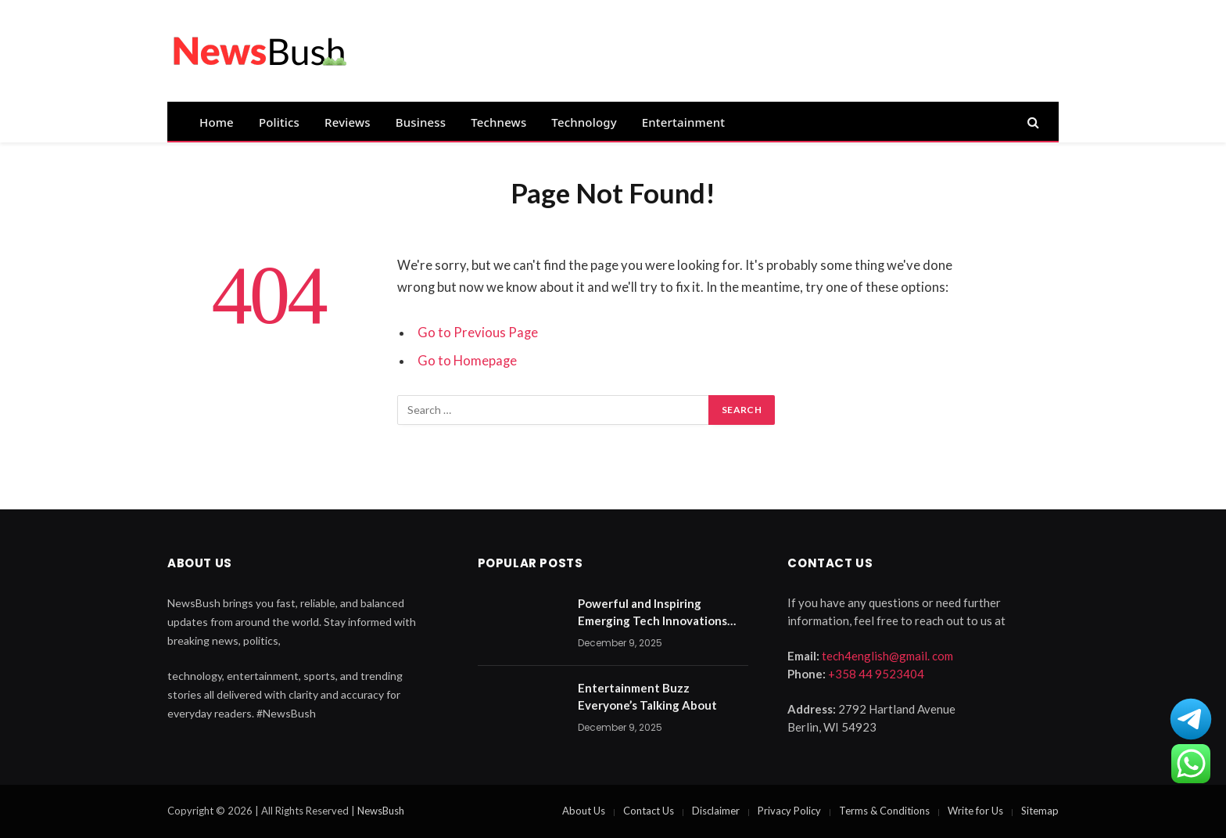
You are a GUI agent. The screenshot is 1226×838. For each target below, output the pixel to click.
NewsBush (380, 810)
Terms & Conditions (884, 810)
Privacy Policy (789, 810)
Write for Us (975, 810)
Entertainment (683, 122)
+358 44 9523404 (876, 674)
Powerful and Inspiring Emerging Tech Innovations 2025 (652, 612)
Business (421, 122)
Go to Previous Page (478, 332)
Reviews (347, 122)
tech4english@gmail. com (887, 656)
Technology (583, 122)
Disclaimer (716, 810)
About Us (583, 810)
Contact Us (648, 810)
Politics (279, 122)
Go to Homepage (467, 361)
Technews (498, 122)
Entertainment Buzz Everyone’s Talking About (647, 696)
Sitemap (1040, 810)
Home (216, 122)
